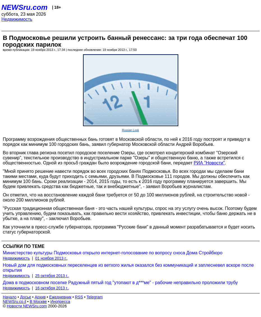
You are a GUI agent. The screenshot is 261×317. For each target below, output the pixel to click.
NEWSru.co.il (14, 301)
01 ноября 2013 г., (51, 258)
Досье (25, 297)
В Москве (38, 301)
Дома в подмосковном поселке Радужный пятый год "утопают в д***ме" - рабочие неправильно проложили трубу (120, 282)
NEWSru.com (24, 7)
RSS (79, 297)
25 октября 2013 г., (52, 275)
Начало (10, 297)
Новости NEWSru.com (27, 306)
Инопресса (60, 301)
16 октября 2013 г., (52, 288)
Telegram (95, 297)
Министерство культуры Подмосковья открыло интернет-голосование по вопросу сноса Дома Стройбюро (112, 252)
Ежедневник (60, 297)
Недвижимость (16, 19)
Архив (40, 297)
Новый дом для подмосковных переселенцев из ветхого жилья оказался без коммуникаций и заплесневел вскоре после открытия (128, 268)
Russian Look (130, 130)
